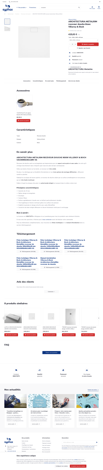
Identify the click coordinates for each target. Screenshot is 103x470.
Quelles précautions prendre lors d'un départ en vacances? (87, 412)
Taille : (75, 37)
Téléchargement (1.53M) (51, 267)
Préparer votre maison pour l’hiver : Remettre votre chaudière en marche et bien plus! (63, 412)
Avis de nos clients (74, 81)
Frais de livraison (46, 445)
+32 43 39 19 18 (11, 451)
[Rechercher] (79, 7)
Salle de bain (10, 14)
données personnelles (50, 463)
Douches (17, 14)
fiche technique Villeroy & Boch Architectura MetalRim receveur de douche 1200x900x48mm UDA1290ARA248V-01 (50, 244)
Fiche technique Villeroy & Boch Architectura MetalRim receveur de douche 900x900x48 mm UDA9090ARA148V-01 (27, 244)
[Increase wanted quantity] (75, 44)
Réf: (69, 67)
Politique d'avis (46, 447)
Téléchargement (61, 81)
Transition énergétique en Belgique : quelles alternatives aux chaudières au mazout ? (15, 412)
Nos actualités (12, 389)
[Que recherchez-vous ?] (60, 7)
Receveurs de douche (26, 14)
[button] (21, 8)
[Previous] (4, 318)
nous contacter (47, 219)
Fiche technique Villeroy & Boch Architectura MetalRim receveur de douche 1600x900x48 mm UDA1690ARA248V (27, 262)
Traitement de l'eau (26, 447)
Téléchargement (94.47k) (75, 251)
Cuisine (23, 443)
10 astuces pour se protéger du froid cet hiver (39, 412)
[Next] (98, 318)
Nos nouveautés (46, 452)
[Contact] (4, 2)
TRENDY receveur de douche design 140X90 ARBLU (69, 328)
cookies (76, 459)
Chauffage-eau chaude (27, 445)
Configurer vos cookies (62, 466)
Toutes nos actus (92, 389)
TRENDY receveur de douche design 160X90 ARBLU (88, 328)
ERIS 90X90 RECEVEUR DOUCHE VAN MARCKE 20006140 (49, 328)
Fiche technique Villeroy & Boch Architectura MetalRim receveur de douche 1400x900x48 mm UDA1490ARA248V (74, 244)
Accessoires (26, 81)
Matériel (24, 451)
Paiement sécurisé (46, 443)
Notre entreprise (46, 441)
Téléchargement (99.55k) (27, 251)
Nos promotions (46, 450)
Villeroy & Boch (72, 19)
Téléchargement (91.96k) (27, 269)
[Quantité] (72, 44)
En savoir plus (49, 81)
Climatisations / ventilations (29, 449)
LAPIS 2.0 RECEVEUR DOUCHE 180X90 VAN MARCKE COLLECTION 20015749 (12, 328)
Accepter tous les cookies (78, 466)
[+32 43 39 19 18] (13, 2)
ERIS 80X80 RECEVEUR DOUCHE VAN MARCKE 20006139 (30, 328)
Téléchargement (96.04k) (51, 251)
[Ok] (97, 442)
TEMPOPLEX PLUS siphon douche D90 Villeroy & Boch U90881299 (24, 114)
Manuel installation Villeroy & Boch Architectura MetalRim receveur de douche (49, 261)
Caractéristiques (38, 81)
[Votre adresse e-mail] (80, 442)
